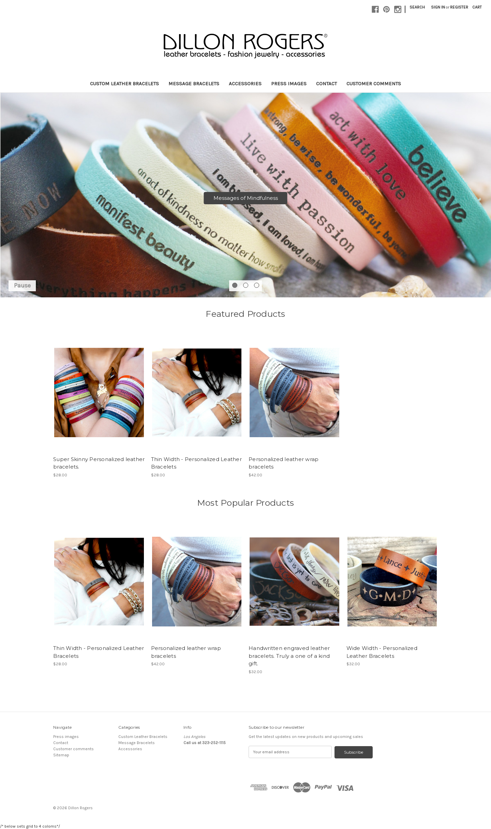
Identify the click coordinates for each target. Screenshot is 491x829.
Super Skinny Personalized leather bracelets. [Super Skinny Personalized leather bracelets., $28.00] (99, 463)
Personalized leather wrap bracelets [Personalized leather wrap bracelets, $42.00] (283, 463)
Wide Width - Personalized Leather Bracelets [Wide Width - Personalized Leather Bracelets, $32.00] (381, 652)
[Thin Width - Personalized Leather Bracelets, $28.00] (197, 392)
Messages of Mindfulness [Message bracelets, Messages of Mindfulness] (245, 198)
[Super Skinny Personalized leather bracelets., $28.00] (99, 392)
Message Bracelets (193, 83)
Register (459, 7)
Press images (289, 83)
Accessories (245, 83)
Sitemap (61, 755)
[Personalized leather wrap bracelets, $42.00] (294, 392)
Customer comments (373, 83)
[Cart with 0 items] (477, 7)
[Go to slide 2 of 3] (245, 285)
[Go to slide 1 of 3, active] (234, 285)
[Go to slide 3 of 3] (256, 285)
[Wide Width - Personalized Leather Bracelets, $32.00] (392, 581)
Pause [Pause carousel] (22, 285)
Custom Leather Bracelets (124, 83)
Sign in (438, 7)
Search (417, 7)
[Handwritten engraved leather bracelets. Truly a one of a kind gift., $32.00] (294, 581)
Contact (326, 83)
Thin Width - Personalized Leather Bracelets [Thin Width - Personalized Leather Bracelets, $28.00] (196, 463)
